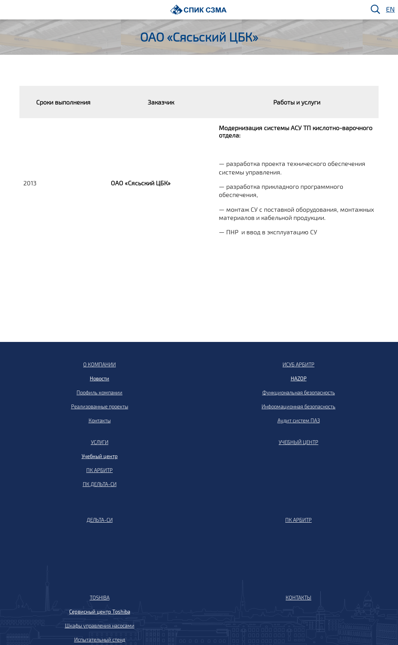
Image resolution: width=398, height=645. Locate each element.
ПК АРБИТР (99, 470)
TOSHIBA (100, 597)
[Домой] (198, 9)
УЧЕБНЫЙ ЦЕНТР (298, 442)
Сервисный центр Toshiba (99, 611)
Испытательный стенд (99, 639)
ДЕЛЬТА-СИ (100, 520)
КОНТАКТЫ (298, 597)
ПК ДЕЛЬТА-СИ (100, 484)
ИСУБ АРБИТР (298, 364)
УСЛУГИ (99, 442)
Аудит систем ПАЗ (299, 420)
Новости (99, 378)
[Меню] (8, 10)
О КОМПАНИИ (99, 364)
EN (390, 9)
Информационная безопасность (298, 406)
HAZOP (299, 378)
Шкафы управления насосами (99, 625)
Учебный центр (100, 456)
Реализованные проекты (99, 406)
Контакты (100, 420)
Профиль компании (99, 392)
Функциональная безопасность (298, 392)
